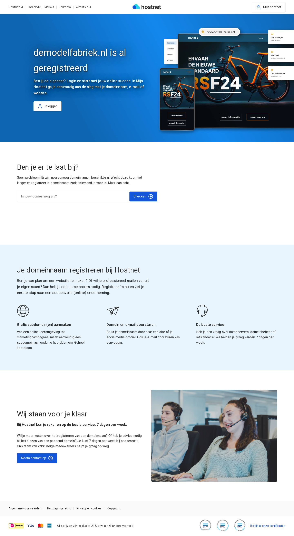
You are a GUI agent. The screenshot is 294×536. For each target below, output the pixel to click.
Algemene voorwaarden (25, 508)
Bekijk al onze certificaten (267, 525)
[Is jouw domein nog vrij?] (73, 196)
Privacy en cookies (89, 508)
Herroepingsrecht (59, 508)
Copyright (113, 508)
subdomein (25, 342)
